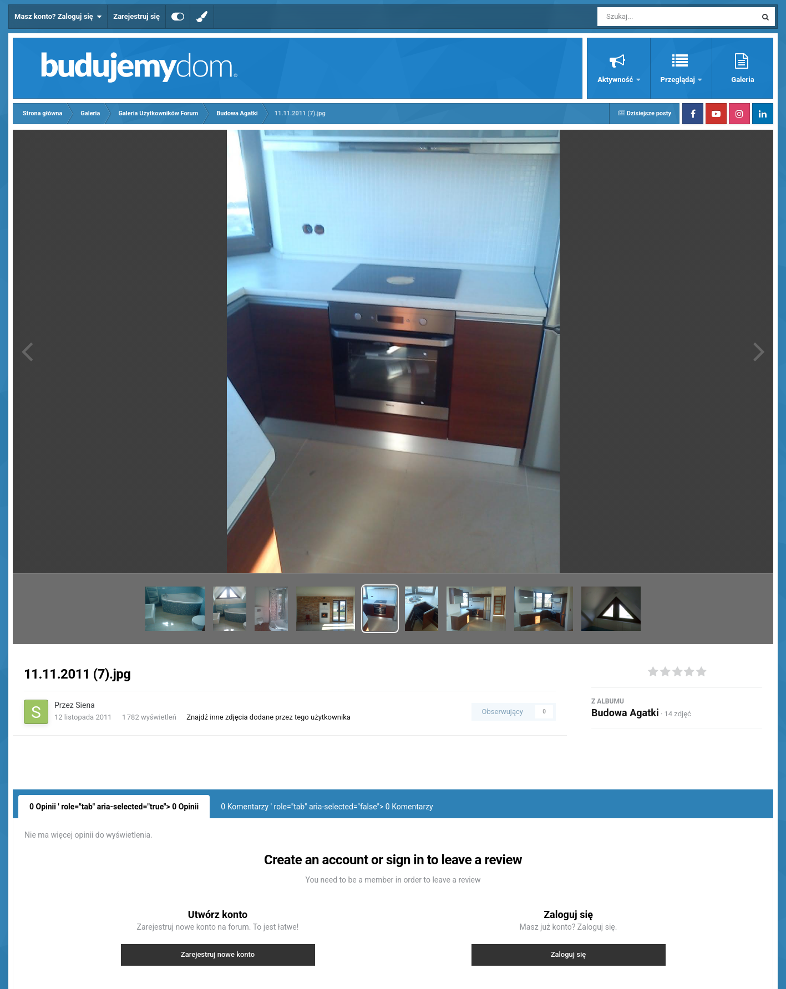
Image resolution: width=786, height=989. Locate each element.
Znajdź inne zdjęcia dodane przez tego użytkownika (268, 717)
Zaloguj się (568, 954)
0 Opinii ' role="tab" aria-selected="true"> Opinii (114, 806)
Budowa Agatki (625, 712)
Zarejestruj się (136, 16)
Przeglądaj (679, 79)
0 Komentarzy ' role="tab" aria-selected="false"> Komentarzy (327, 806)
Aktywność (616, 79)
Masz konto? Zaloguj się (58, 16)
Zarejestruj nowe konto (218, 954)
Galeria (742, 79)
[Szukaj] (651, 16)
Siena (85, 705)
